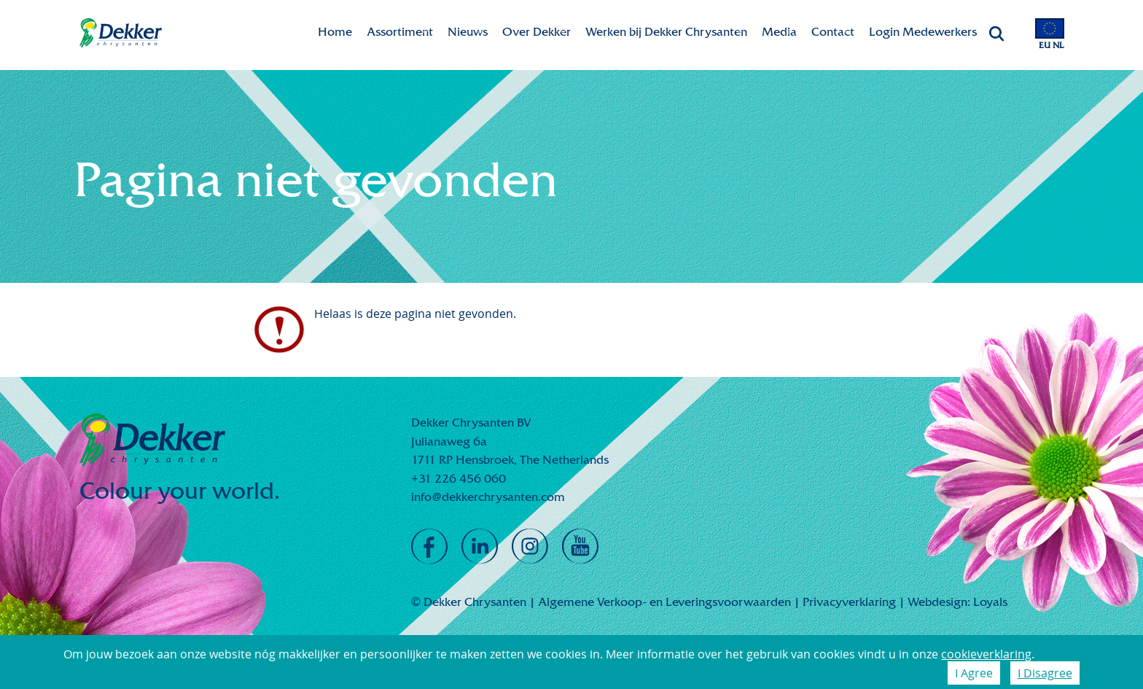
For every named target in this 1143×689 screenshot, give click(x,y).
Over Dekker (536, 32)
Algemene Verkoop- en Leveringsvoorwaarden (664, 602)
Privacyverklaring (849, 602)
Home (335, 32)
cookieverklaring (986, 654)
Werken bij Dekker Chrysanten (666, 32)
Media (779, 32)
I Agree (974, 673)
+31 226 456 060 (458, 479)
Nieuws (468, 32)
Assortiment (400, 32)
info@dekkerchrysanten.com (488, 497)
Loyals (990, 602)
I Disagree (1045, 673)
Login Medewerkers (923, 32)
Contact (832, 32)
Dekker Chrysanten (120, 33)
